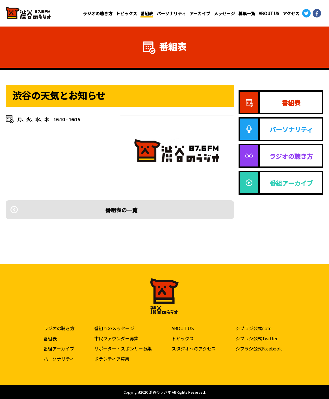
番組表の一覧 (120, 209)
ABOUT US (269, 13)
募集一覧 (246, 13)
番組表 (146, 13)
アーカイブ (199, 13)
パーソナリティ (171, 13)
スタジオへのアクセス (194, 348)
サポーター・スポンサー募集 (123, 348)
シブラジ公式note (253, 328)
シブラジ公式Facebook (258, 348)
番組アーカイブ (59, 348)
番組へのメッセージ (114, 328)
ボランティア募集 (111, 358)
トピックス (126, 13)
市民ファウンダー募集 (116, 338)
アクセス (291, 13)
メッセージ (224, 13)
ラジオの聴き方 (97, 13)
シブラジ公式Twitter (256, 338)
